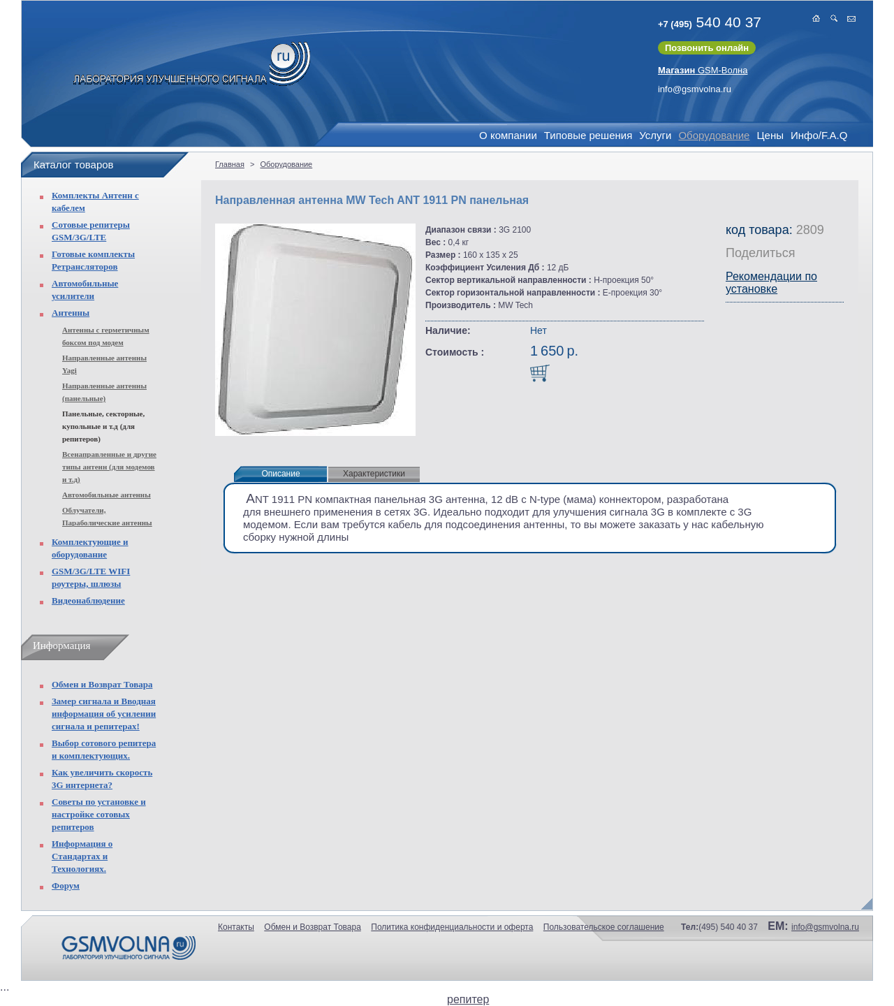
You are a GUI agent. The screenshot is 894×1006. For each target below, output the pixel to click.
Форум (66, 885)
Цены (770, 135)
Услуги (655, 135)
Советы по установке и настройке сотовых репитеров (99, 814)
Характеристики (374, 474)
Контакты (236, 927)
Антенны (70, 312)
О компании (508, 135)
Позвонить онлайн (707, 48)
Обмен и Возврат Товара (102, 684)
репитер (468, 999)
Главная (229, 164)
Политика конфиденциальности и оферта (452, 927)
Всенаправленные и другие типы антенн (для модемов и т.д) (109, 466)
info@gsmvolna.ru (694, 89)
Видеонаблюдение (88, 600)
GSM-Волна (703, 70)
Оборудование (713, 135)
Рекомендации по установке (771, 282)
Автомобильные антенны (106, 494)
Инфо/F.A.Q (819, 135)
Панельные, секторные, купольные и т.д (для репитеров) (103, 426)
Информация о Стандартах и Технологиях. (82, 856)
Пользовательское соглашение (603, 927)
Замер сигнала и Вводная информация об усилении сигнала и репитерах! (104, 713)
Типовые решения (588, 135)
